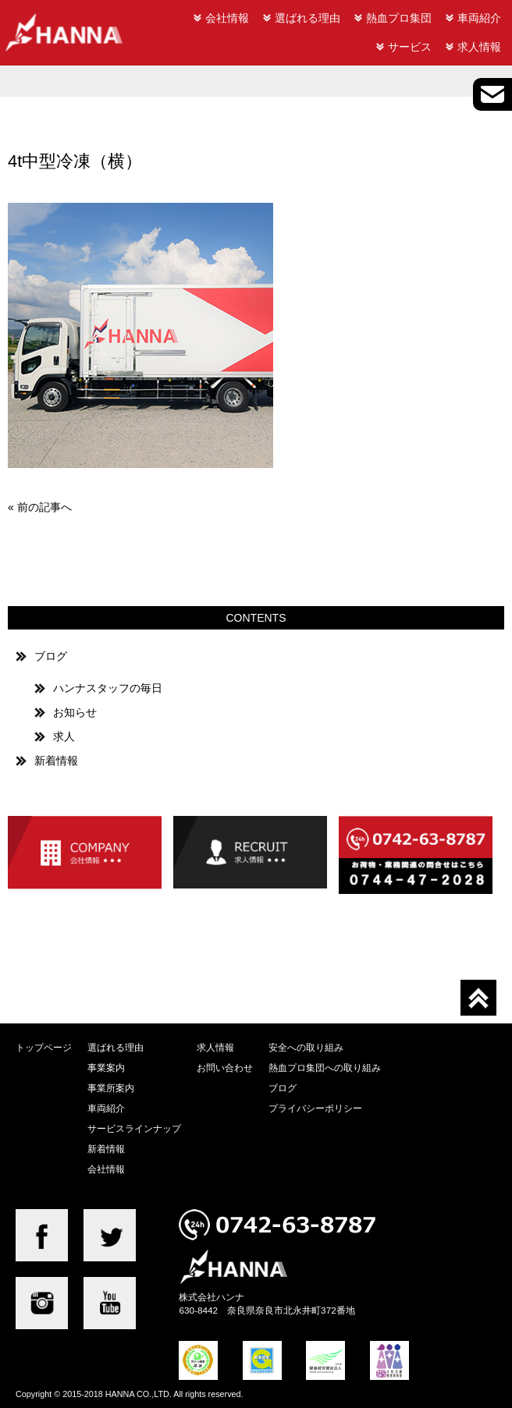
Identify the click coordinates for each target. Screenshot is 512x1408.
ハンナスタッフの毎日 (107, 688)
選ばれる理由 (307, 18)
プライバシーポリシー (315, 1108)
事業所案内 (110, 1088)
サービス (410, 47)
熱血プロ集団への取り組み (324, 1067)
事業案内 (106, 1067)
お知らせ (75, 712)
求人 (64, 736)
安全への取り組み (305, 1047)
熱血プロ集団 (399, 18)
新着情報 (56, 760)
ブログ (50, 656)
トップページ (44, 1047)
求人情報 (479, 47)
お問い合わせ (225, 1067)
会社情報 (227, 18)
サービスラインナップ (134, 1128)
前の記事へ (44, 507)
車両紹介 (479, 18)
